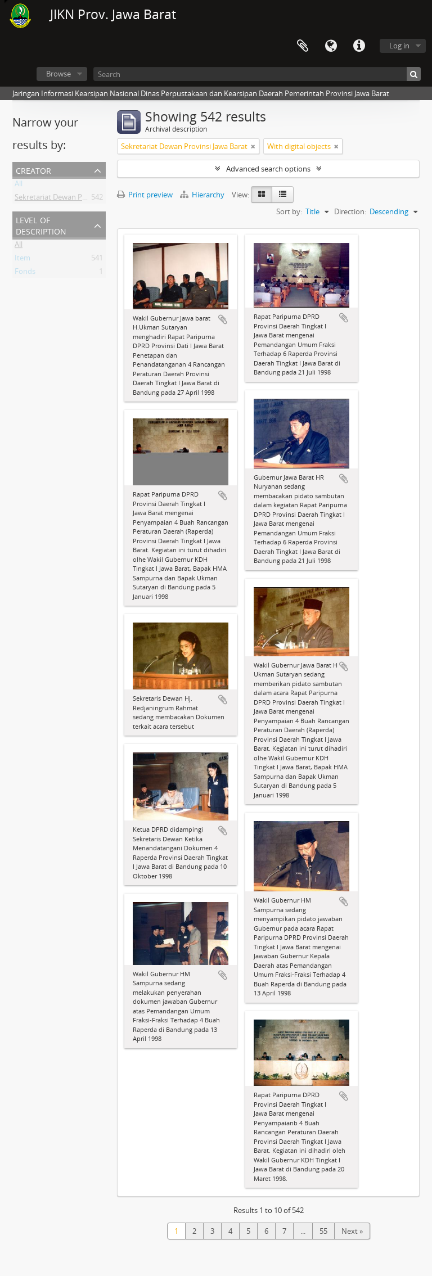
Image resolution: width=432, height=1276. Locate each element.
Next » (352, 1231)
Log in (399, 45)
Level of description (41, 224)
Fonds (25, 273)
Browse (58, 74)
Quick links (359, 46)
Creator (33, 169)
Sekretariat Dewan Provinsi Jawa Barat (78, 199)
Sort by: (289, 211)
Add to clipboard (222, 319)
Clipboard (303, 46)
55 (323, 1231)
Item (22, 260)
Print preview (145, 195)
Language (331, 46)
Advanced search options (268, 169)
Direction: (350, 211)
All (18, 186)
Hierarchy (203, 195)
